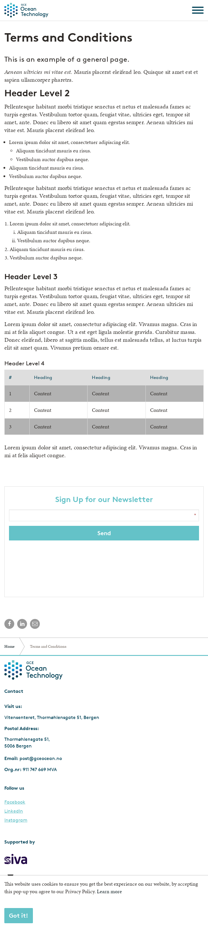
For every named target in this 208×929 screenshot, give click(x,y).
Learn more (109, 891)
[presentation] (105, 567)
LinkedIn (13, 811)
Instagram (15, 820)
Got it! (18, 915)
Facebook (14, 802)
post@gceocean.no (40, 758)
